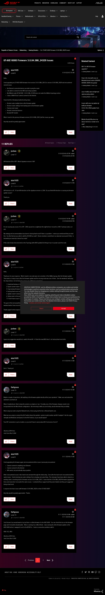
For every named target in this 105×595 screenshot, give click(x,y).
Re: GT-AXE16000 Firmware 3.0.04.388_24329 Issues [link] (55, 50)
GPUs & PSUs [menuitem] (42, 16)
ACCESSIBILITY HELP (34, 572)
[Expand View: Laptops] (66, 10)
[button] (6, 132)
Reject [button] (41, 308)
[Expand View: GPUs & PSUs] (47, 16)
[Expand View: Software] (35, 10)
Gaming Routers (33, 50)
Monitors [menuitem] (53, 16)
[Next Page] (50, 560)
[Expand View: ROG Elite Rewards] (25, 22)
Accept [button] (63, 308)
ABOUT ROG (8, 572)
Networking (23, 50)
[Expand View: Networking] (9, 22)
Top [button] (5, 590)
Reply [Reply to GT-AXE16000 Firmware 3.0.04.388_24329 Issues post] (70, 132)
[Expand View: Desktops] (57, 10)
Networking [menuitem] (4, 22)
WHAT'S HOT (71, 3)
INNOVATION (45, 3)
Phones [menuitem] (18, 16)
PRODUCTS (38, 3)
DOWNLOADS (54, 3)
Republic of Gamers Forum (9, 50)
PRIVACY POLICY (66, 578)
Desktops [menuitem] (52, 11)
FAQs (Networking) (87, 127)
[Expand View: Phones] (22, 16)
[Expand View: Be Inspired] (15, 11)
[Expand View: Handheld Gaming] (13, 16)
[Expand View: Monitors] (57, 16)
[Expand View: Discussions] (47, 10)
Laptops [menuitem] (62, 11)
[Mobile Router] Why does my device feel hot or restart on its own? (90, 122)
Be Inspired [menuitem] (9, 10)
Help (97, 16)
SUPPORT (79, 3)
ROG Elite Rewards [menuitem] (18, 22)
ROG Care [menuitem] (20, 11)
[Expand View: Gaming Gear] (69, 16)
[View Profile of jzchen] (13, 151)
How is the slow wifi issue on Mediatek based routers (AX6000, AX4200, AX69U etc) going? (91, 80)
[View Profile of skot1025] (14, 70)
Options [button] (100, 50)
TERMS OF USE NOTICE (54, 578)
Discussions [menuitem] (41, 11)
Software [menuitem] (30, 11)
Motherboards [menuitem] (29, 16)
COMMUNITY (62, 3)
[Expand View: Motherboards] (35, 16)
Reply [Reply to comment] (70, 168)
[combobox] (52, 37)
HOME (15, 572)
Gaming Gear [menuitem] (64, 16)
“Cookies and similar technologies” (39, 303)
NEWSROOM (22, 572)
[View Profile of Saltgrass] (15, 387)
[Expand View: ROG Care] (25, 10)
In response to (18, 186)
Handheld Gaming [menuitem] (6, 16)
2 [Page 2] (43, 560)
